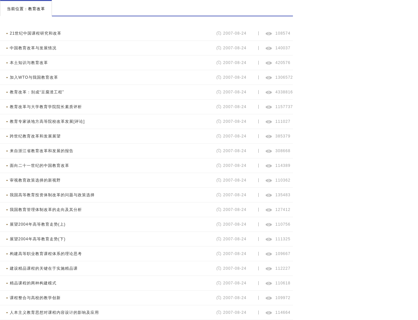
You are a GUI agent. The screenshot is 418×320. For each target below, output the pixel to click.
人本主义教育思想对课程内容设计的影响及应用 (54, 312)
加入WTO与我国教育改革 (34, 77)
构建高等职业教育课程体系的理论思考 (46, 253)
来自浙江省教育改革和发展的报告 (41, 151)
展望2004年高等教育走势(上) (38, 224)
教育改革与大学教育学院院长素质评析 (46, 106)
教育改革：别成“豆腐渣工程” (37, 92)
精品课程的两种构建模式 (33, 283)
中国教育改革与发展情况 (33, 48)
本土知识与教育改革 (29, 62)
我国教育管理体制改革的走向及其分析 (46, 209)
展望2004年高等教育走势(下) (38, 239)
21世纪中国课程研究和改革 (35, 33)
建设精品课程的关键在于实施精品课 (44, 268)
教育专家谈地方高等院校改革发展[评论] (47, 121)
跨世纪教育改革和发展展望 (35, 136)
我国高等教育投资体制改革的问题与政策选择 (52, 195)
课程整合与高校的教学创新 (35, 298)
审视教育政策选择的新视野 (35, 180)
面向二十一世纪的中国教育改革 (39, 165)
